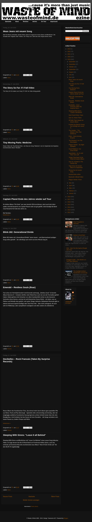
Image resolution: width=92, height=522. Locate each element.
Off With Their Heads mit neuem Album (76, 121)
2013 (69, 210)
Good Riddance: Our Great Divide (75, 149)
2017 (69, 199)
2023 (69, 49)
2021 (69, 54)
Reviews (25, 21)
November (72, 64)
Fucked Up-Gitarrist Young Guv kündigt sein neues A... (76, 126)
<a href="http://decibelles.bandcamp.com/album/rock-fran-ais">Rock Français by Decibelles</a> (20, 386)
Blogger (66, 518)
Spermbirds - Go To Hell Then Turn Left (76, 154)
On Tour (43, 21)
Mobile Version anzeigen (31, 500)
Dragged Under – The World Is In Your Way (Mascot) (76, 260)
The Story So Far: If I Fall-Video (18, 88)
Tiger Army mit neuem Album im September (76, 166)
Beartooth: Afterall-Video (76, 177)
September (72, 69)
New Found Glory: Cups (76, 115)
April (70, 185)
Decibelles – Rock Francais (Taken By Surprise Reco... (75, 106)
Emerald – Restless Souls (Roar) (19, 287)
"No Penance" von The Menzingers (75, 141)
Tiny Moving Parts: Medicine (17, 142)
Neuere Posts (7, 496)
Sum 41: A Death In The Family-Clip (76, 162)
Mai (70, 183)
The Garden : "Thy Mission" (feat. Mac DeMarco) (75, 132)
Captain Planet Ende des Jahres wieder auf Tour (27, 199)
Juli (70, 74)
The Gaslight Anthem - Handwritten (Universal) (80, 272)
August (71, 72)
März (70, 188)
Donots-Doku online (74, 174)
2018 (69, 196)
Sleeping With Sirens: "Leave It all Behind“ (24, 435)
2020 (69, 56)
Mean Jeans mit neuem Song (17, 31)
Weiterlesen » (7, 215)
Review (9, 348)
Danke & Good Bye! (79, 235)
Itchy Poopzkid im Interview (78, 222)
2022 (69, 51)
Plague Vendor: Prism (75, 179)
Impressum (54, 21)
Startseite (8, 21)
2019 (69, 59)
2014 (69, 207)
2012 (69, 212)
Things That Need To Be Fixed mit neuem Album (76, 158)
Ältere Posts (55, 496)
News (17, 21)
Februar (71, 191)
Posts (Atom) (34, 506)
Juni (70, 77)
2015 (69, 204)
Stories (34, 21)
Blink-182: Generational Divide (18, 232)
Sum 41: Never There (75, 117)
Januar (71, 193)
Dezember (72, 61)
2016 (69, 202)
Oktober (71, 67)
